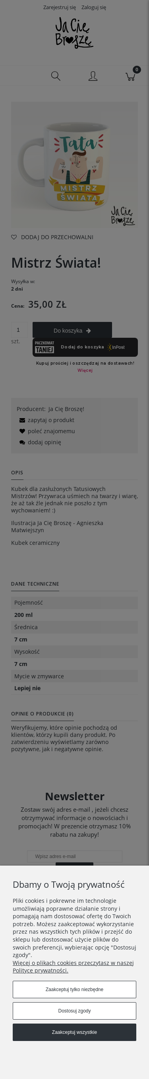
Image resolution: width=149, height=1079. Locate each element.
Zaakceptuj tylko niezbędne (74, 989)
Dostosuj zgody (74, 1011)
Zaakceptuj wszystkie (74, 1032)
